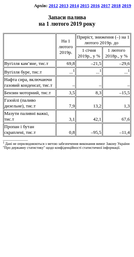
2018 (116, 5)
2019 (126, 5)
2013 (64, 5)
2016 (95, 5)
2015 (84, 5)
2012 (53, 5)
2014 (74, 5)
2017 (105, 5)
